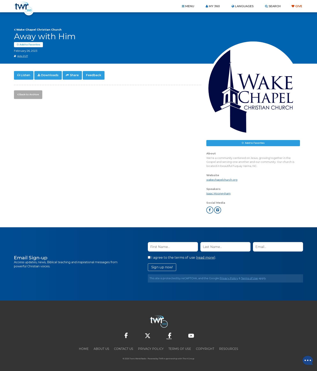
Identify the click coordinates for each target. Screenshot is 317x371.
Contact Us (123, 349)
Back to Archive (28, 93)
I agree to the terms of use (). (182, 258)
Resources (228, 349)
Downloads (50, 75)
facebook (209, 210)
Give (298, 6)
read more (205, 258)
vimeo (217, 210)
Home (84, 349)
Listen (25, 75)
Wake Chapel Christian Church (39, 29)
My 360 (214, 6)
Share (74, 75)
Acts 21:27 (22, 56)
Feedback (93, 75)
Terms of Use (249, 278)
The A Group (188, 358)
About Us (101, 349)
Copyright (205, 349)
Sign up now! (162, 267)
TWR (161, 358)
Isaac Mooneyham (218, 193)
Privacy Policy (229, 278)
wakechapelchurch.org (221, 179)
